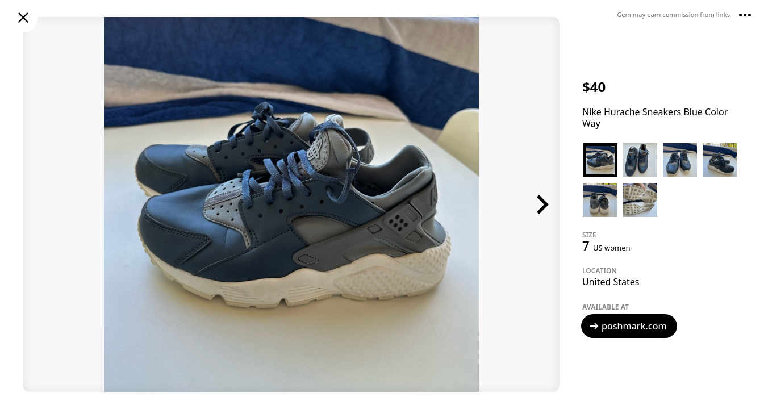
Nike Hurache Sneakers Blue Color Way (655, 118)
